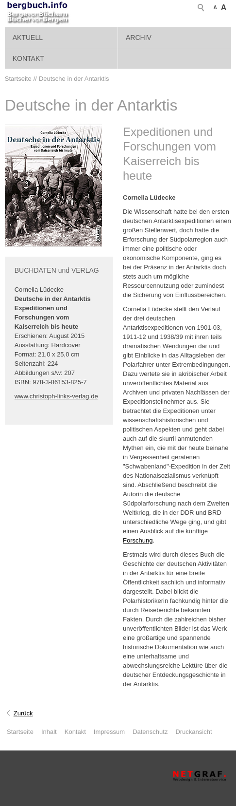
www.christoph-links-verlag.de (56, 396)
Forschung (137, 540)
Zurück (23, 713)
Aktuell (28, 37)
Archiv (139, 37)
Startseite (20, 731)
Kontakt (28, 58)
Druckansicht (193, 731)
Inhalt (49, 731)
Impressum (109, 731)
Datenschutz (150, 731)
